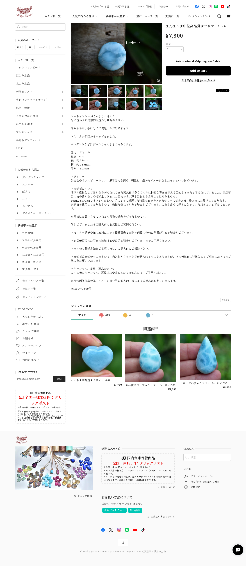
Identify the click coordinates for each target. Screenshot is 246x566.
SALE (19, 148)
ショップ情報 (145, 6)
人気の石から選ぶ (85, 16)
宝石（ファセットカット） (32, 100)
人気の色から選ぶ (102, 6)
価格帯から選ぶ (117, 16)
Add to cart (198, 71)
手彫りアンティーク (28, 140)
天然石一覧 (172, 16)
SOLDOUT (22, 156)
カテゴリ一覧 (54, 16)
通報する (226, 299)
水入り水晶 (23, 83)
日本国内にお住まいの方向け (198, 80)
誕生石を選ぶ (124, 6)
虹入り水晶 (23, 75)
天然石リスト (24, 91)
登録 (59, 379)
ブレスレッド (24, 132)
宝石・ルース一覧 (147, 16)
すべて (82, 315)
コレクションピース (198, 16)
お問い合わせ (183, 6)
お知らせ (163, 6)
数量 (168, 44)
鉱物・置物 (23, 108)
